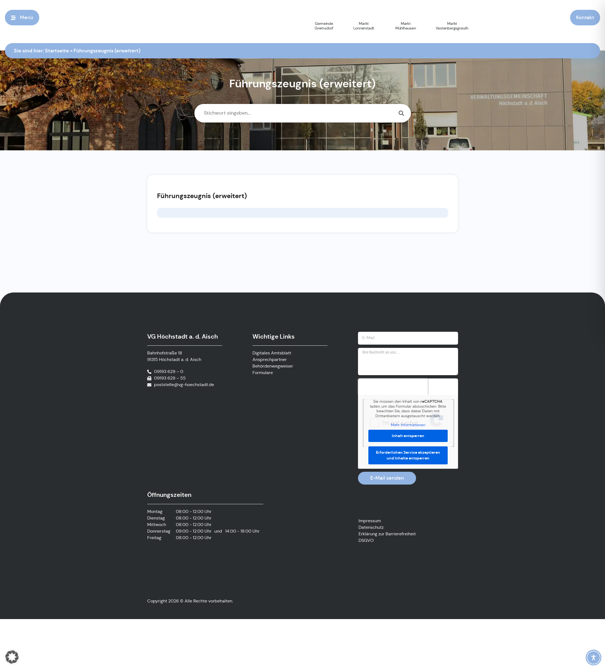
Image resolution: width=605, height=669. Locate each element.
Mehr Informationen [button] (408, 427)
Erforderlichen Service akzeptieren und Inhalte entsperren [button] (408, 458)
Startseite (57, 50)
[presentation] (393, 389)
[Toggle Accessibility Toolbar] (593, 657)
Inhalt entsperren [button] (408, 438)
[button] (12, 657)
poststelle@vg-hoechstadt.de (184, 385)
